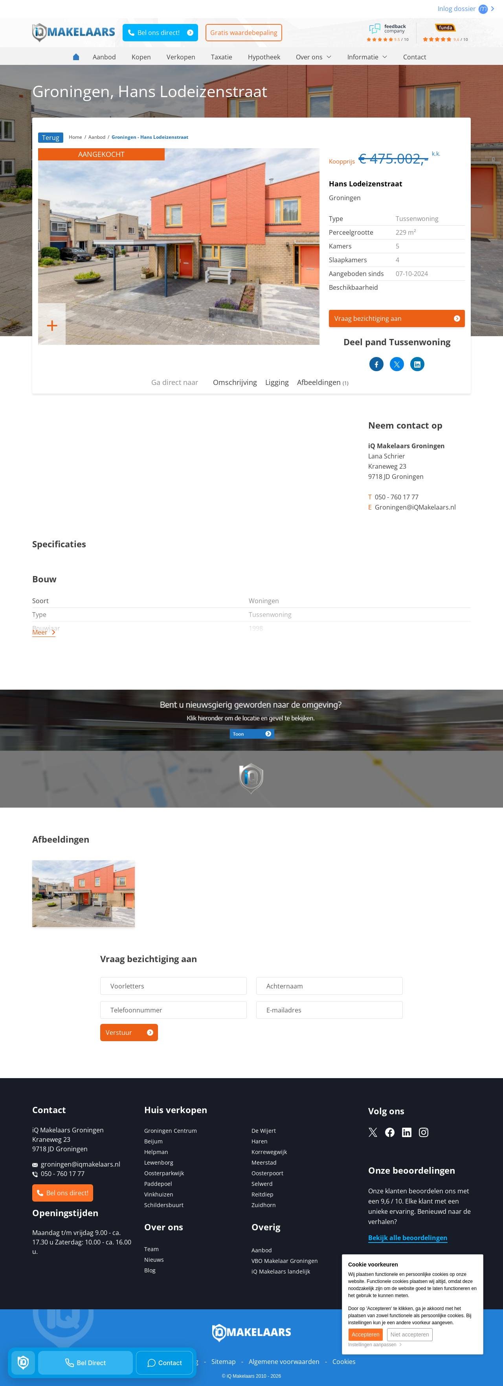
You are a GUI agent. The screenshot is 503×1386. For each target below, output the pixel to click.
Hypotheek (264, 57)
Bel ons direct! (154, 32)
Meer (40, 632)
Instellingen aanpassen (375, 1344)
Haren (260, 1141)
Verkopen (181, 57)
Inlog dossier (466, 8)
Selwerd (262, 1183)
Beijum (153, 1141)
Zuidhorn (264, 1205)
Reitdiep (263, 1194)
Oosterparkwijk (164, 1173)
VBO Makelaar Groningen (285, 1261)
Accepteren (366, 1334)
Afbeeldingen (323, 382)
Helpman (156, 1152)
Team (151, 1249)
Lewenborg (158, 1162)
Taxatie (221, 57)
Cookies (344, 1361)
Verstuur (119, 1032)
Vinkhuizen (158, 1194)
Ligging (277, 382)
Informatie (367, 57)
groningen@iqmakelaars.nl (80, 1164)
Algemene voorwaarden (284, 1361)
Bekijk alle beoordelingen (408, 1237)
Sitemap (223, 1361)
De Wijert (264, 1130)
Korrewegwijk (269, 1152)
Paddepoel (158, 1183)
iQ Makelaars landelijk (281, 1271)
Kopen (141, 57)
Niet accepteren (410, 1334)
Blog (150, 1270)
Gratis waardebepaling (243, 32)
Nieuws (154, 1259)
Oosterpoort (267, 1173)
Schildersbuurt (164, 1205)
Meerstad (264, 1162)
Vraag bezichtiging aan (368, 318)
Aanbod (104, 57)
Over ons (314, 57)
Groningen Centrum (170, 1130)
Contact (414, 57)
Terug (50, 137)
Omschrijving (235, 382)
